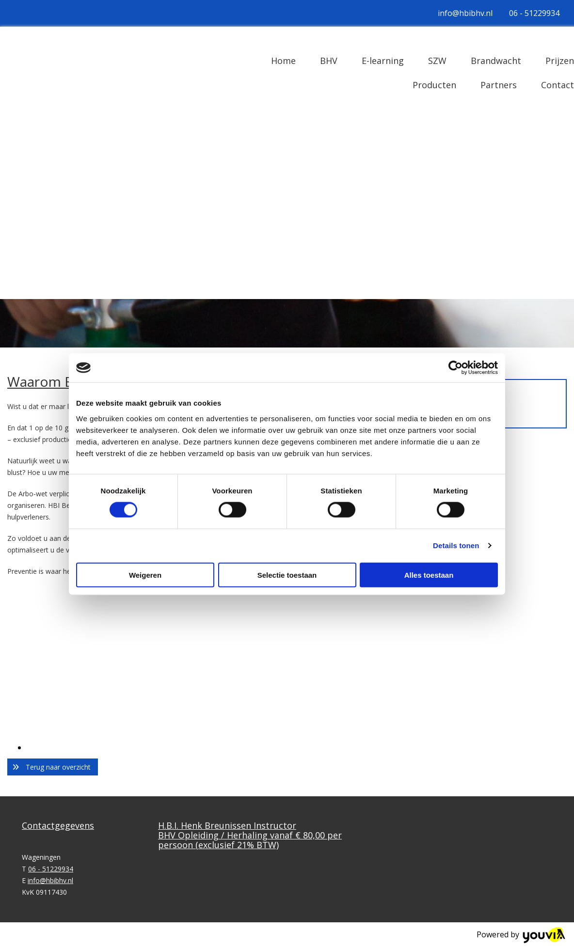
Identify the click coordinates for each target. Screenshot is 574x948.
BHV (328, 60)
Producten (434, 85)
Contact (557, 85)
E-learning (383, 60)
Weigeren (145, 574)
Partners (498, 85)
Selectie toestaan (287, 574)
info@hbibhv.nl (465, 13)
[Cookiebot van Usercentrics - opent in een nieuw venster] (455, 368)
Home (283, 60)
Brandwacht (496, 60)
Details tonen (456, 545)
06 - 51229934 (534, 13)
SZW (437, 60)
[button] (52, 766)
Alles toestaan (429, 574)
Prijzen (559, 60)
